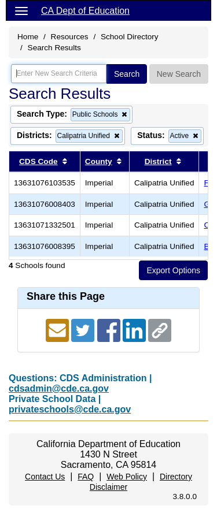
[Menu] (21, 10)
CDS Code (38, 161)
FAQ (86, 476)
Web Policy (126, 476)
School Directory (130, 36)
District (158, 161)
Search (126, 74)
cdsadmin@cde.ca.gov (59, 388)
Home (27, 36)
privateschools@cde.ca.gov (70, 409)
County (98, 161)
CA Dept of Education (85, 11)
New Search (179, 74)
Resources (70, 36)
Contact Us (45, 476)
